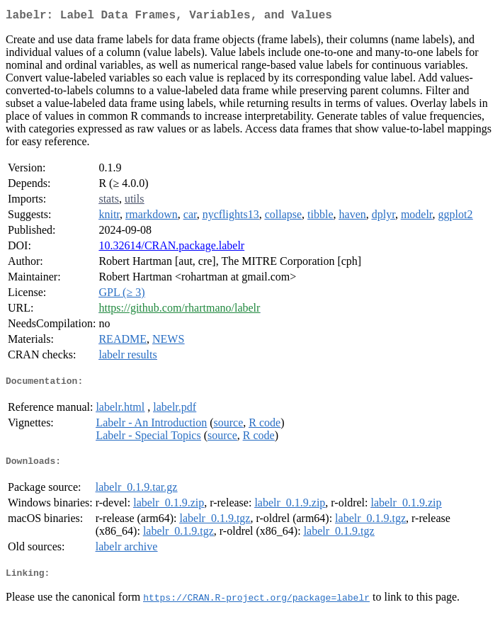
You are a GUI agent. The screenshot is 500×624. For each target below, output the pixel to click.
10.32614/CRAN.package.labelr (171, 248)
